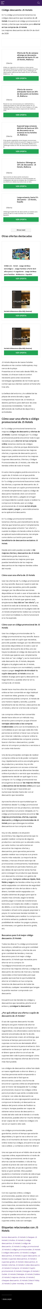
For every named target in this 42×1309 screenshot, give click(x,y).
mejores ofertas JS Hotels (22, 1277)
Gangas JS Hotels (30, 1271)
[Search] (38, 3)
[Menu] (2, 3)
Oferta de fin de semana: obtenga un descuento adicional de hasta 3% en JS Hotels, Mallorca (27, 56)
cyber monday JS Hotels (22, 1283)
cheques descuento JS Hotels (15, 1280)
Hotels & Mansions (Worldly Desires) (18, 311)
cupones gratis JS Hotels (12, 1262)
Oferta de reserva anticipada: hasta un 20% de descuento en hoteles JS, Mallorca (27, 92)
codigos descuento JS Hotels (15, 1252)
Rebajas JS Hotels (25, 1274)
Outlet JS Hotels (9, 1274)
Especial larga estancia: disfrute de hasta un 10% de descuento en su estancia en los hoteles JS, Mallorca (27, 130)
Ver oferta (21, 78)
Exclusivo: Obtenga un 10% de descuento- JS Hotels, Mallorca (26, 164)
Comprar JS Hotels (19, 1268)
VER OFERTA (21, 278)
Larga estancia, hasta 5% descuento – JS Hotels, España (27, 199)
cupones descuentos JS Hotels (22, 1259)
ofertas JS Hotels (16, 1265)
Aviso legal (7, 1299)
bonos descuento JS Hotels (14, 1237)
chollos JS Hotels (16, 1240)
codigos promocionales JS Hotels (25, 1249)
